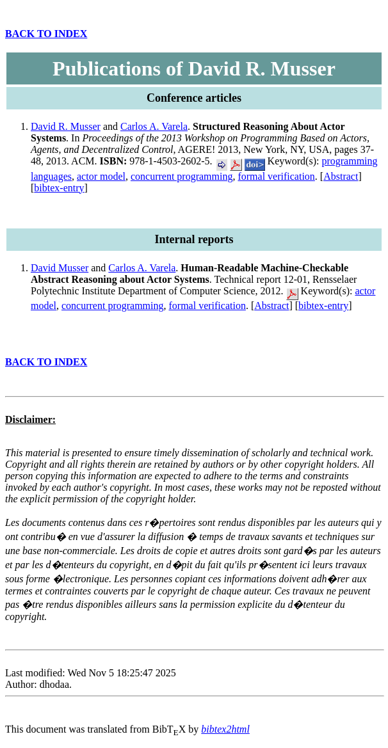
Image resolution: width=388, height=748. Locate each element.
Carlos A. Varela (154, 126)
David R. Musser (66, 126)
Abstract (340, 176)
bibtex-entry (59, 187)
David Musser (59, 267)
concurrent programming (182, 176)
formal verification (276, 176)
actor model (101, 176)
